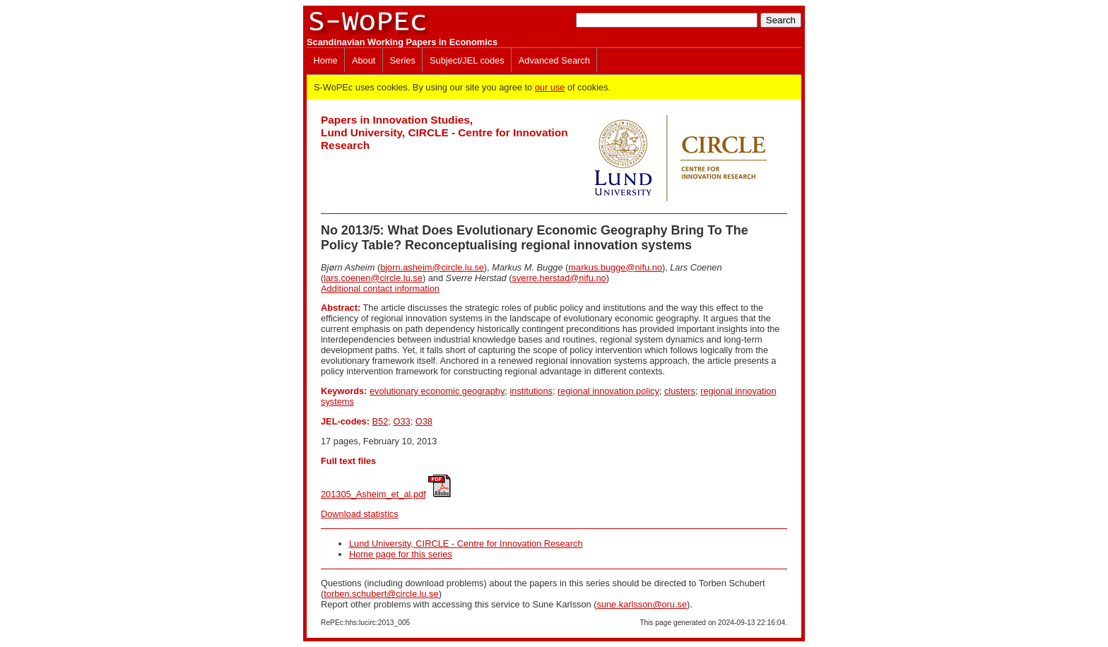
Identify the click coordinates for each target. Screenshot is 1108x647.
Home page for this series (400, 554)
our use (550, 87)
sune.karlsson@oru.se (641, 604)
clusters (679, 391)
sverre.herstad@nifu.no (559, 278)
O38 (424, 421)
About (363, 60)
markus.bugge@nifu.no (615, 267)
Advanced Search (554, 60)
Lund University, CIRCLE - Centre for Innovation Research (466, 543)
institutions (530, 391)
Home (326, 60)
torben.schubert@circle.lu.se (381, 593)
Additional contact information (380, 288)
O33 (401, 421)
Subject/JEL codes (467, 60)
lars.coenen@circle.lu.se (373, 278)
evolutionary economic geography (437, 391)
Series (403, 60)
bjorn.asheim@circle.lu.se (432, 267)
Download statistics (360, 514)
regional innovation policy (608, 391)
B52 (380, 421)
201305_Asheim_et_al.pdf (373, 494)
